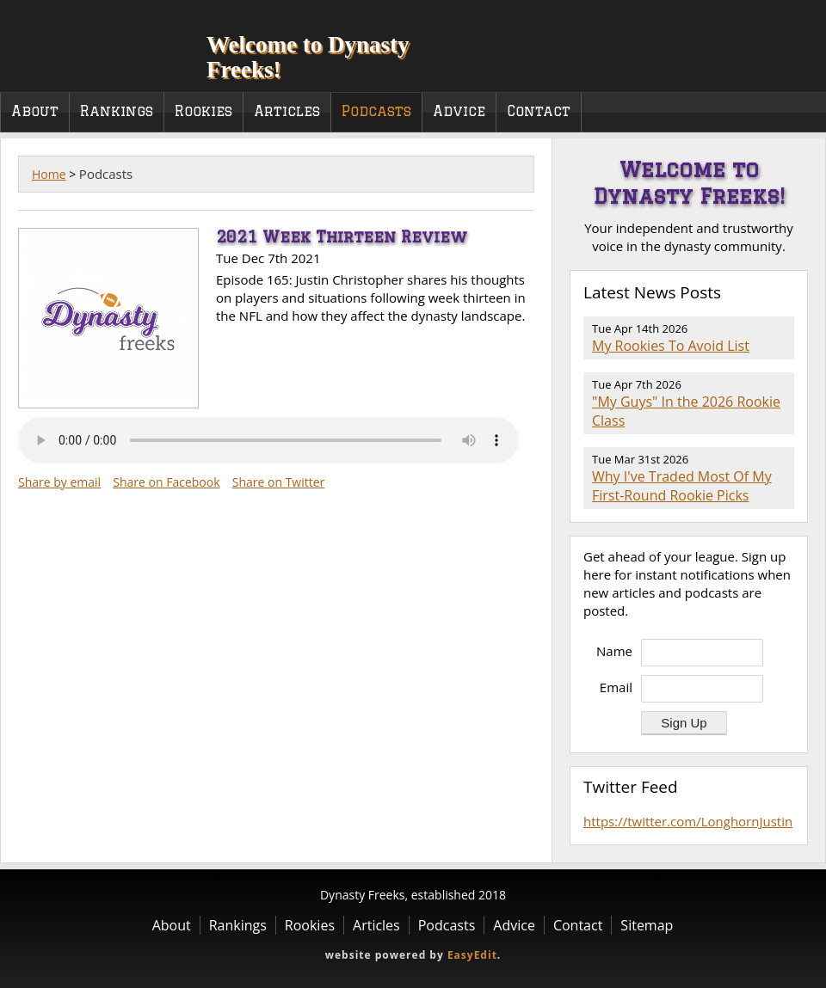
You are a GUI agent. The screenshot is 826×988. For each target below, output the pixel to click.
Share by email (59, 482)
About (35, 111)
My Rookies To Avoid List (670, 345)
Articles (287, 111)
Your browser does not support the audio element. (268, 440)
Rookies (203, 111)
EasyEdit (472, 955)
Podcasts (376, 111)
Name (614, 651)
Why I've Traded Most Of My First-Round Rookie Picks (682, 486)
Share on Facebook (166, 482)
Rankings (116, 111)
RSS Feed (784, 293)
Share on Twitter (278, 482)
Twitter (795, 68)
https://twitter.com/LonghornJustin (687, 821)
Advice (459, 111)
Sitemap (646, 925)
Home (49, 174)
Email (616, 687)
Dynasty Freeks (92, 43)
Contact (538, 111)
